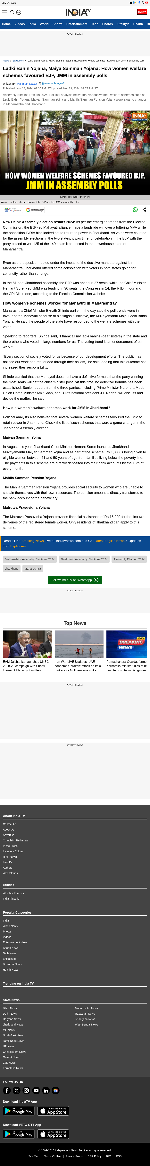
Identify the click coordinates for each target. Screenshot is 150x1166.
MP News (9, 1030)
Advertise (8, 835)
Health (138, 24)
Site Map (33, 1156)
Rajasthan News (85, 1013)
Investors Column (13, 851)
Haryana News (12, 1019)
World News (10, 926)
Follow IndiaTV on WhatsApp (75, 580)
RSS (119, 1156)
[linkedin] (46, 1090)
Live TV (7, 862)
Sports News (10, 947)
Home (6, 24)
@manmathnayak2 (53, 83)
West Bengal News (86, 1024)
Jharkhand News (13, 1024)
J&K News (9, 1062)
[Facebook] (7, 1090)
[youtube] (36, 1090)
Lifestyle (123, 24)
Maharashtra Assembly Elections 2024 (30, 559)
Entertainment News (15, 942)
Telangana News (85, 1019)
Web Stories (10, 873)
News (6, 60)
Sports (57, 24)
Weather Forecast (14, 893)
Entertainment (77, 24)
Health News (10, 969)
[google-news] (56, 1090)
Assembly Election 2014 (129, 559)
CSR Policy (94, 1156)
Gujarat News (11, 1057)
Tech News (9, 953)
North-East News (13, 1035)
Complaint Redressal (15, 840)
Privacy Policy (74, 1156)
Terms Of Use (52, 1156)
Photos (107, 24)
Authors (7, 867)
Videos (19, 24)
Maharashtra (32, 568)
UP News (8, 1046)
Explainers (18, 60)
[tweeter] (17, 1090)
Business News (12, 964)
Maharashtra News (86, 1008)
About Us (8, 829)
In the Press (10, 845)
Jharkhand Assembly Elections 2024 (84, 559)
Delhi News (10, 1013)
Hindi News (10, 856)
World (44, 24)
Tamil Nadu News (13, 1040)
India (32, 24)
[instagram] (26, 1090)
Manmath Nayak (27, 83)
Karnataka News (13, 1068)
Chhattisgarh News (14, 1051)
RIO (108, 1156)
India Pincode (11, 898)
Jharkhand (12, 568)
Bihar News (10, 1008)
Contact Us (9, 824)
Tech (94, 24)
